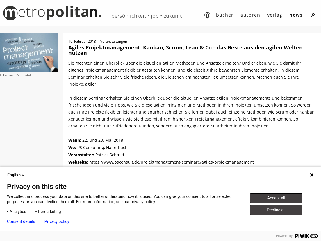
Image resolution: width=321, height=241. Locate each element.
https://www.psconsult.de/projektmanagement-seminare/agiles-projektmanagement (171, 162)
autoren (250, 15)
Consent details (21, 221)
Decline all (276, 210)
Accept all (276, 198)
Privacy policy (56, 221)
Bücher (224, 15)
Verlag (274, 15)
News (296, 15)
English (16, 175)
